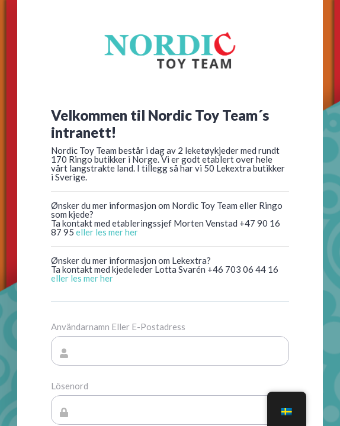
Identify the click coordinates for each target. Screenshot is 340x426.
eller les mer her (107, 232)
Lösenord (69, 386)
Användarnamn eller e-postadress (118, 326)
